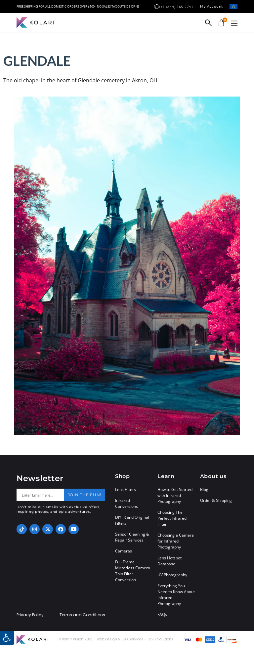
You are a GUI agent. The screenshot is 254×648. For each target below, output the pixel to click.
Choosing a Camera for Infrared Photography (175, 541)
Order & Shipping (216, 500)
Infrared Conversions (126, 503)
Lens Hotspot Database (169, 561)
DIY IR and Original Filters (132, 520)
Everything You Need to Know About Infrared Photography (176, 594)
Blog (204, 489)
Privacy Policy (30, 615)
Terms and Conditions (82, 615)
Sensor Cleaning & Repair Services (132, 537)
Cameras (123, 551)
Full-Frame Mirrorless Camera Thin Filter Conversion (132, 571)
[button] (234, 23)
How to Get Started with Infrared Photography (174, 495)
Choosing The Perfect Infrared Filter (172, 518)
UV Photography (172, 575)
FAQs (162, 614)
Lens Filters (125, 489)
